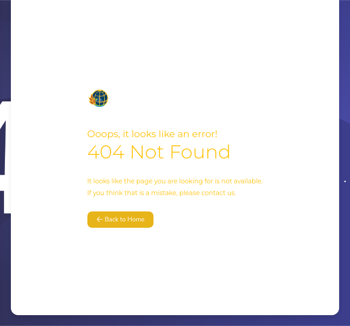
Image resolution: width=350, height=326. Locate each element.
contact (213, 193)
